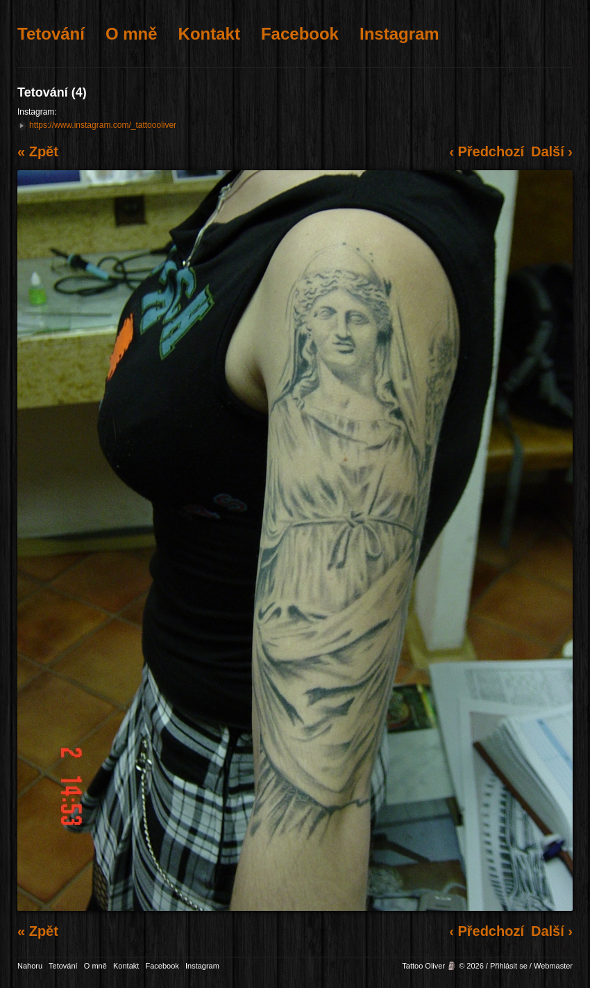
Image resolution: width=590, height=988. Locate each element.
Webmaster (553, 966)
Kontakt (209, 33)
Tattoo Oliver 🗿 (429, 966)
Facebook (300, 33)
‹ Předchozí (486, 151)
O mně (132, 33)
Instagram (399, 33)
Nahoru (29, 966)
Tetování (51, 33)
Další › (552, 151)
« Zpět (37, 151)
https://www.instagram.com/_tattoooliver (102, 125)
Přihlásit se (509, 966)
